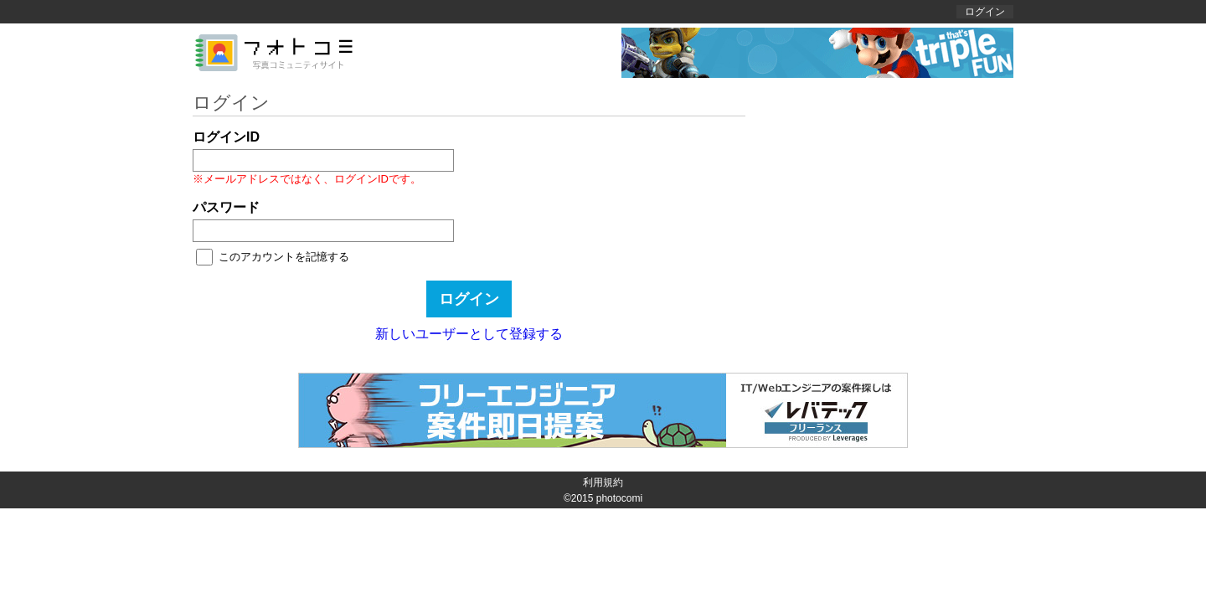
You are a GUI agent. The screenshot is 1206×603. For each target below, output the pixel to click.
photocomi (619, 498)
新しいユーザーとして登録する (469, 334)
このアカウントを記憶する (284, 256)
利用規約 (603, 482)
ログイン (985, 12)
